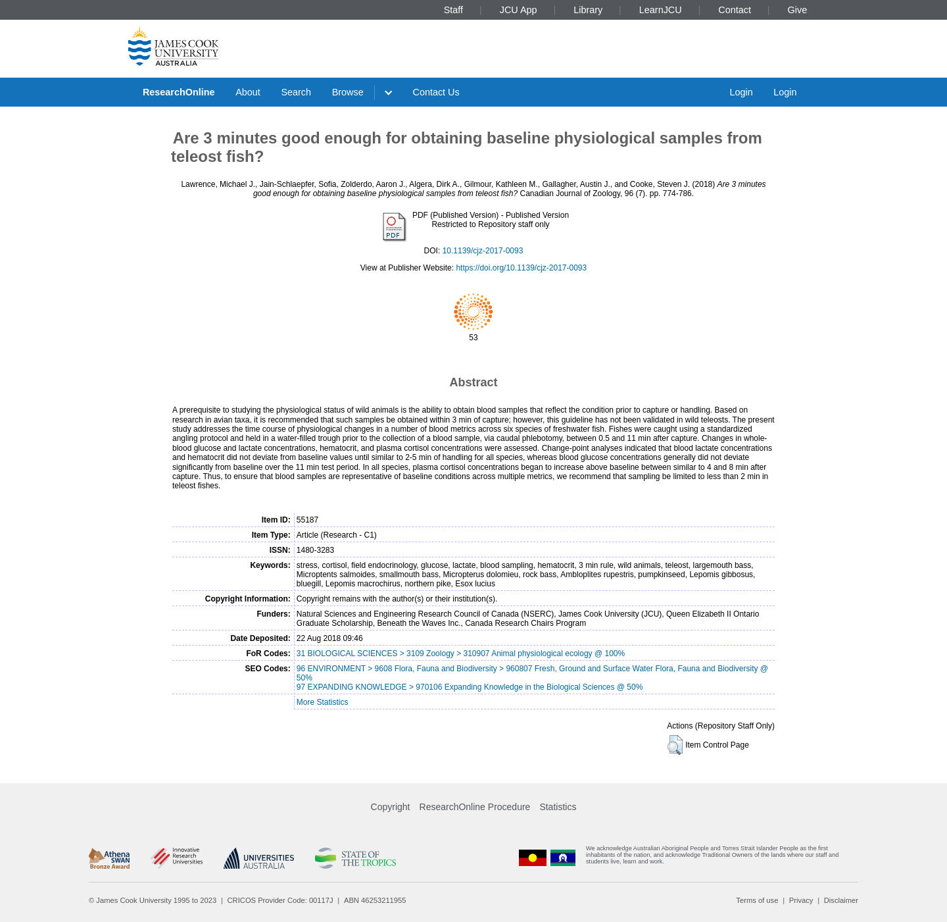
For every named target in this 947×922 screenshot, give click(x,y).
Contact (734, 10)
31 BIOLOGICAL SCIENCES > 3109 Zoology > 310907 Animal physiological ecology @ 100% (461, 653)
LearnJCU (660, 10)
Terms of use (757, 900)
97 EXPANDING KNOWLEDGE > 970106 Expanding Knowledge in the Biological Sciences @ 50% (470, 687)
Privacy (801, 900)
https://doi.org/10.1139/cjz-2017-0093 (521, 267)
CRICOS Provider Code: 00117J (280, 900)
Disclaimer (841, 900)
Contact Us (436, 92)
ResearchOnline (179, 92)
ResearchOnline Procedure (475, 807)
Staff (453, 10)
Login (740, 92)
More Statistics (323, 702)
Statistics (557, 807)
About (247, 92)
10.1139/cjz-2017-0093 (483, 250)
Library (587, 10)
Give (798, 10)
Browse (348, 92)
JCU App (518, 10)
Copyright (390, 807)
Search (296, 92)
